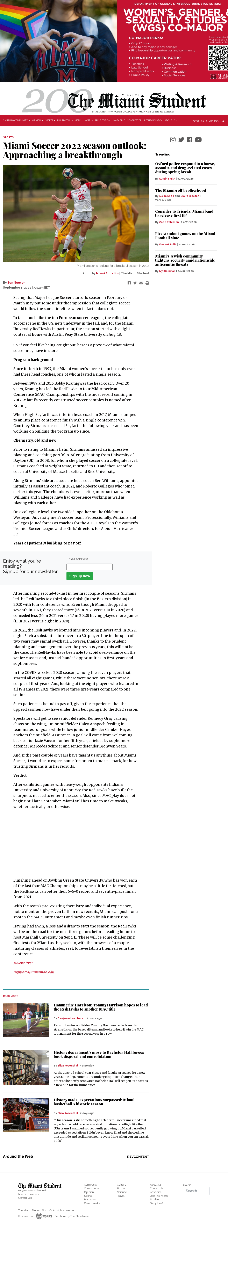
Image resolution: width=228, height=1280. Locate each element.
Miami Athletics (107, 273)
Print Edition (102, 120)
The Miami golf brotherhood (180, 190)
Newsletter (134, 120)
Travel (120, 1195)
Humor (121, 1188)
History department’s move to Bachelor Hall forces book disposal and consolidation (99, 1054)
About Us (155, 1184)
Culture (121, 1184)
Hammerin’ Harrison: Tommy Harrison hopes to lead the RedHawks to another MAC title (101, 1007)
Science (122, 1192)
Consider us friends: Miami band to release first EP (184, 213)
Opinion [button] (37, 120)
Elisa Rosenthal (68, 1065)
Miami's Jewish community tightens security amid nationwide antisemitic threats (185, 260)
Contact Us (156, 1188)
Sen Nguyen (16, 282)
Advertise (198, 121)
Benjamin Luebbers (70, 1018)
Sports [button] (49, 120)
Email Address (77, 559)
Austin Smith (167, 178)
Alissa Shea (166, 196)
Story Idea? (212, 121)
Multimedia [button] (64, 120)
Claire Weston (189, 196)
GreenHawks (92, 1203)
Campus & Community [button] (15, 120)
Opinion (89, 1192)
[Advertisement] (73, 843)
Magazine (119, 120)
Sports (88, 1195)
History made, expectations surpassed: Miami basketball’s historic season (94, 1101)
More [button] (88, 120)
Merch (78, 120)
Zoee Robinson (169, 222)
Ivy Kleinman (167, 271)
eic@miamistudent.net (32, 1190)
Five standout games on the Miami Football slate (185, 235)
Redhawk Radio (153, 120)
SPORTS (8, 137)
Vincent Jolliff (167, 244)
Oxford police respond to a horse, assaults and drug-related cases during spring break (185, 167)
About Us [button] (170, 120)
